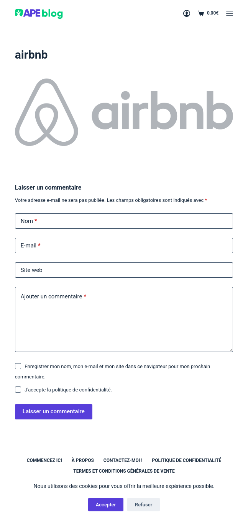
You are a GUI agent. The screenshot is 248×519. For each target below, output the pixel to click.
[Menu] (229, 13)
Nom (29, 221)
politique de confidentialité (81, 390)
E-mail (31, 245)
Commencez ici (44, 460)
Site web (32, 270)
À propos (83, 460)
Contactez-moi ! (123, 460)
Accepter (106, 505)
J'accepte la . (68, 390)
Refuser (143, 505)
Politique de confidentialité (186, 460)
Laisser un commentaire (54, 411)
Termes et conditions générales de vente (123, 471)
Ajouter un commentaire (53, 296)
